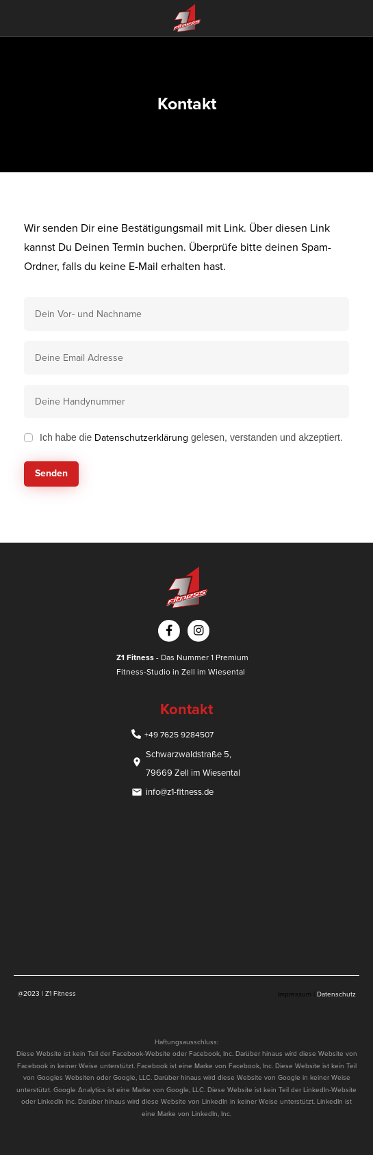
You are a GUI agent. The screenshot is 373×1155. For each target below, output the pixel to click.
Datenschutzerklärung (141, 438)
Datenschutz (336, 994)
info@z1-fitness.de (180, 792)
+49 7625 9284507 (179, 735)
